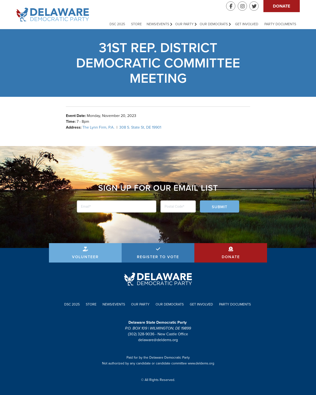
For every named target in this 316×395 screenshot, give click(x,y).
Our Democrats (214, 24)
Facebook (230, 6)
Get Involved (246, 24)
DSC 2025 (117, 24)
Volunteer (85, 257)
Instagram (242, 6)
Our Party (184, 24)
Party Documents (280, 24)
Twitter (254, 6)
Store (136, 24)
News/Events (158, 24)
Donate (281, 6)
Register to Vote (158, 257)
